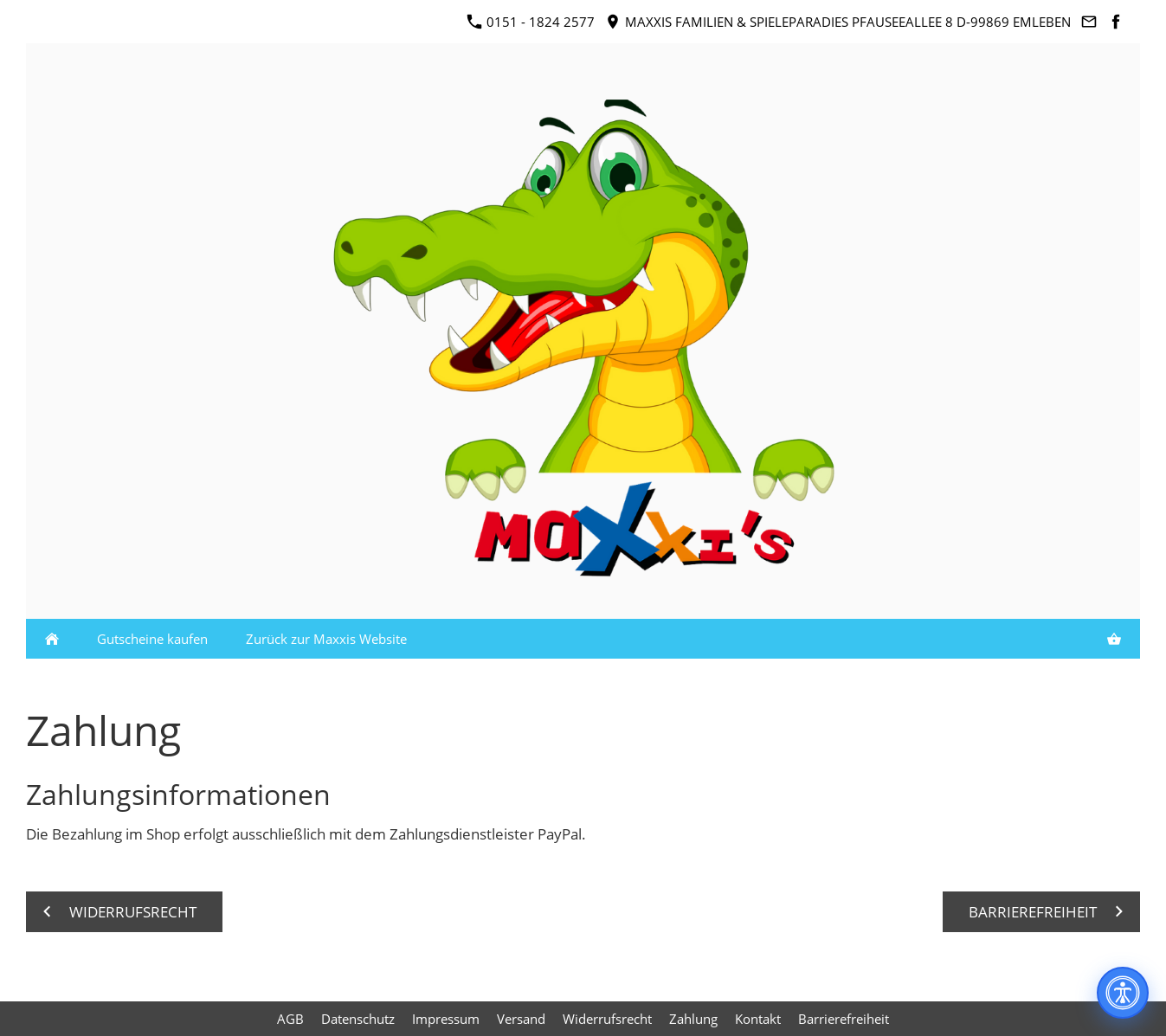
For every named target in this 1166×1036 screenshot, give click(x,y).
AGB (290, 1018)
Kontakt (758, 1018)
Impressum (446, 1018)
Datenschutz (358, 1018)
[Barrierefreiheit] (1123, 993)
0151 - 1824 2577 (531, 21)
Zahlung (693, 1018)
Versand (521, 1018)
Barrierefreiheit (843, 1018)
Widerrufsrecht (607, 1018)
